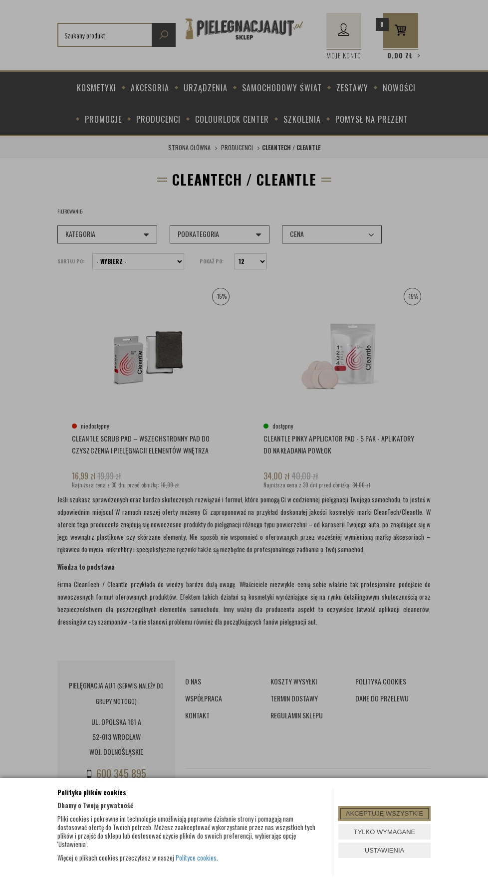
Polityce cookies (196, 858)
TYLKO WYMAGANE (385, 832)
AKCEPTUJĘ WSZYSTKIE (384, 813)
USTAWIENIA (384, 850)
